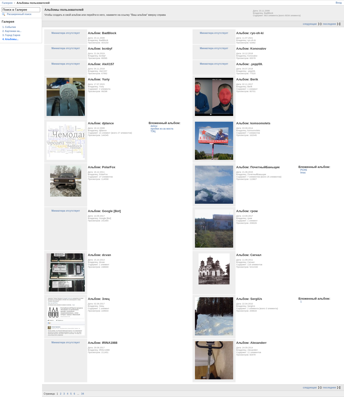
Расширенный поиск (19, 14)
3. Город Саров (11, 35)
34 (82, 393)
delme (153, 126)
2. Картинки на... (12, 31)
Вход (339, 2)
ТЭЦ (153, 131)
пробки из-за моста (161, 128)
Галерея (7, 2)
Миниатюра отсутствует (66, 33)
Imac (303, 172)
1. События (9, 27)
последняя (329, 24)
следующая (310, 24)
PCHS (303, 170)
